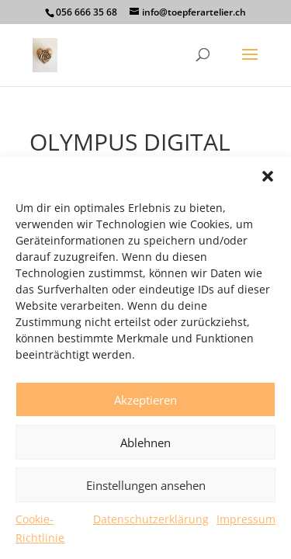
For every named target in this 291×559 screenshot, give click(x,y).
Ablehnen (145, 442)
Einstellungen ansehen (146, 485)
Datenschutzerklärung (151, 519)
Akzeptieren (145, 400)
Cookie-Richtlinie (40, 528)
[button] (267, 176)
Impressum (246, 519)
